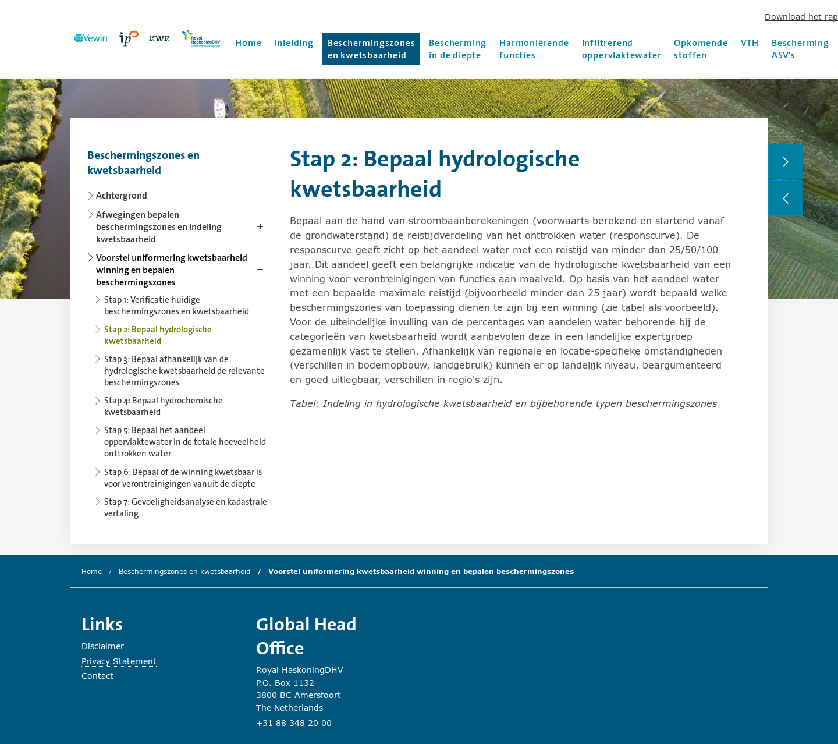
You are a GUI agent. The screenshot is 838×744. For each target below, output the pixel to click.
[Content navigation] (177, 331)
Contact (97, 676)
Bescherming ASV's (800, 49)
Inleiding (294, 43)
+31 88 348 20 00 (294, 723)
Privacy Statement (119, 661)
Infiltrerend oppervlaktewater (622, 49)
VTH (750, 43)
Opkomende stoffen (700, 49)
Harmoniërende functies (534, 49)
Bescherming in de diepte (458, 49)
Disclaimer (102, 646)
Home (248, 43)
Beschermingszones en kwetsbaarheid (372, 49)
